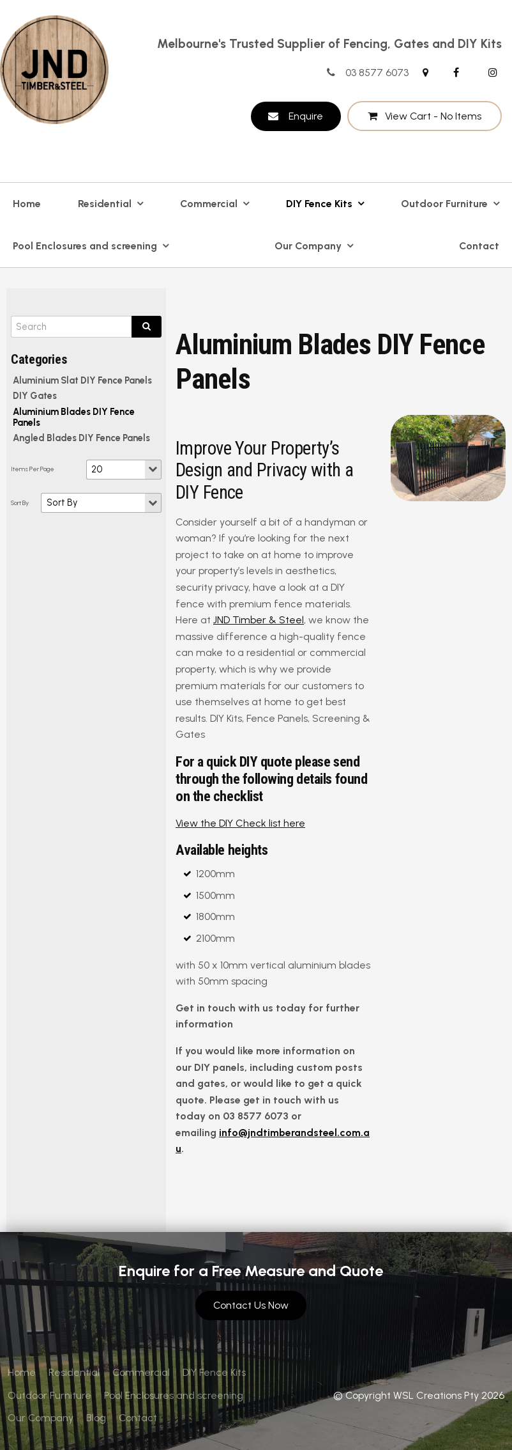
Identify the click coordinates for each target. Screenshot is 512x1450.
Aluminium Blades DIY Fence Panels (74, 417)
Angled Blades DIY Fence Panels (81, 438)
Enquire (306, 116)
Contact (479, 246)
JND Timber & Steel (258, 620)
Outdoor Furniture (444, 204)
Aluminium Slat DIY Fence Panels (82, 380)
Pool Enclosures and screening (85, 246)
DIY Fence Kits (319, 204)
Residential (105, 204)
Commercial (208, 204)
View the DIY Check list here (240, 823)
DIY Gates (35, 395)
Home (27, 204)
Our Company (308, 246)
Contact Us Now (251, 1305)
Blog (96, 1418)
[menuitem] (21, 1372)
